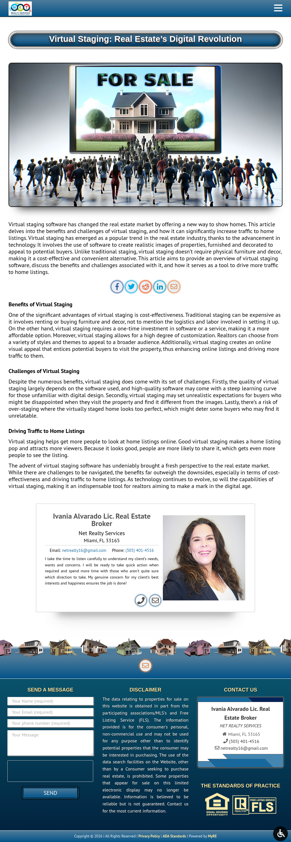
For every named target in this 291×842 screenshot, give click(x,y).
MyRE (212, 836)
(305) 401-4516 (140, 550)
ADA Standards (174, 836)
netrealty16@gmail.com (84, 550)
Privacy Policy (149, 836)
